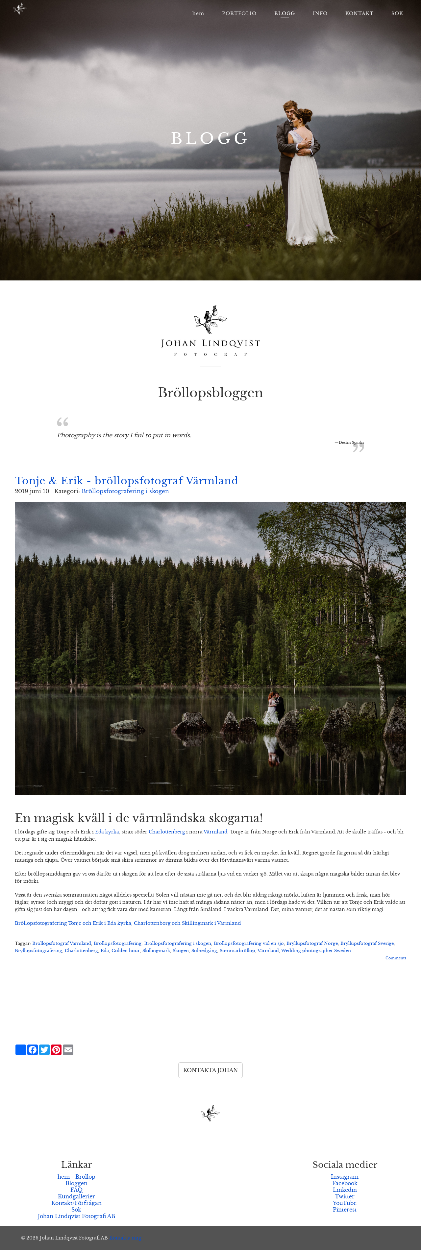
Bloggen (76, 1183)
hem (198, 13)
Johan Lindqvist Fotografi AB (76, 1216)
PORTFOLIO (239, 13)
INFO (320, 13)
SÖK (397, 13)
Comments (395, 958)
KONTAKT (359, 13)
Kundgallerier (76, 1196)
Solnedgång (204, 950)
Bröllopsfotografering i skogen (125, 491)
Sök (76, 1209)
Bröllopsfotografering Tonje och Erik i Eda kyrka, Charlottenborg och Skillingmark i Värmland (128, 923)
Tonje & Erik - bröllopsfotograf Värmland (126, 481)
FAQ (76, 1190)
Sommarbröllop (237, 950)
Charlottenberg (167, 832)
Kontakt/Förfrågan (76, 1203)
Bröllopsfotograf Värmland (61, 943)
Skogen (181, 950)
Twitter (345, 1196)
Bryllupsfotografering (38, 950)
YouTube (345, 1203)
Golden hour (125, 950)
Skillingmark (156, 950)
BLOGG (284, 13)
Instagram (345, 1176)
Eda (105, 950)
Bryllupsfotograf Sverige (367, 943)
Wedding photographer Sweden (316, 950)
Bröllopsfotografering (117, 943)
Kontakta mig (125, 1238)
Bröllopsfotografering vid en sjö (249, 943)
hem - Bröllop (76, 1176)
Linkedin (345, 1190)
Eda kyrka (107, 832)
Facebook (345, 1183)
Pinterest (345, 1209)
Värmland (215, 832)
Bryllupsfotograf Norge (312, 943)
